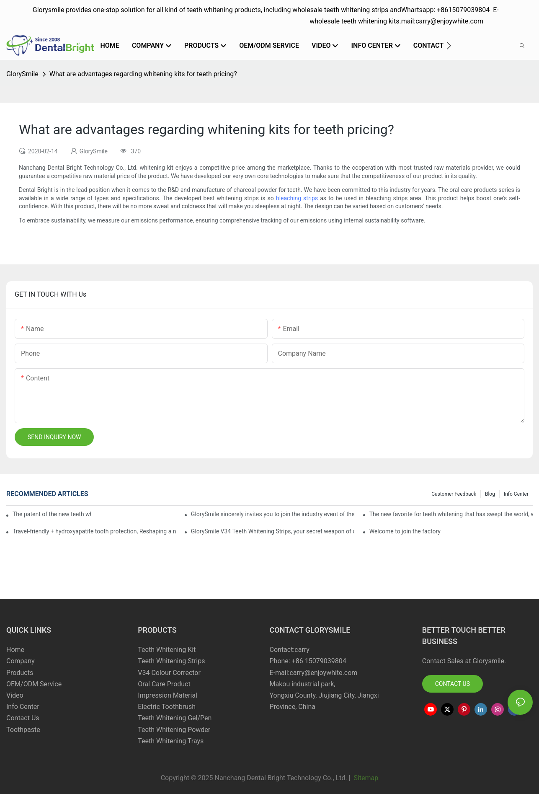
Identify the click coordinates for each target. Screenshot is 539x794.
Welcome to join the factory (405, 531)
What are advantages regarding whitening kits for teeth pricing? (143, 74)
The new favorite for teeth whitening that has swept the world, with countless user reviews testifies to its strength (451, 514)
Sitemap (365, 778)
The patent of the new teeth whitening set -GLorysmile (52, 514)
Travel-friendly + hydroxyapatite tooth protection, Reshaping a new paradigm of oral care (94, 531)
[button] (448, 45)
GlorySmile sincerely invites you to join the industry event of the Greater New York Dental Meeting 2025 (272, 514)
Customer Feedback (453, 494)
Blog (490, 494)
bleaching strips (297, 198)
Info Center (516, 494)
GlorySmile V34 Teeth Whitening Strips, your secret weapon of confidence (272, 531)
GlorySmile (22, 74)
